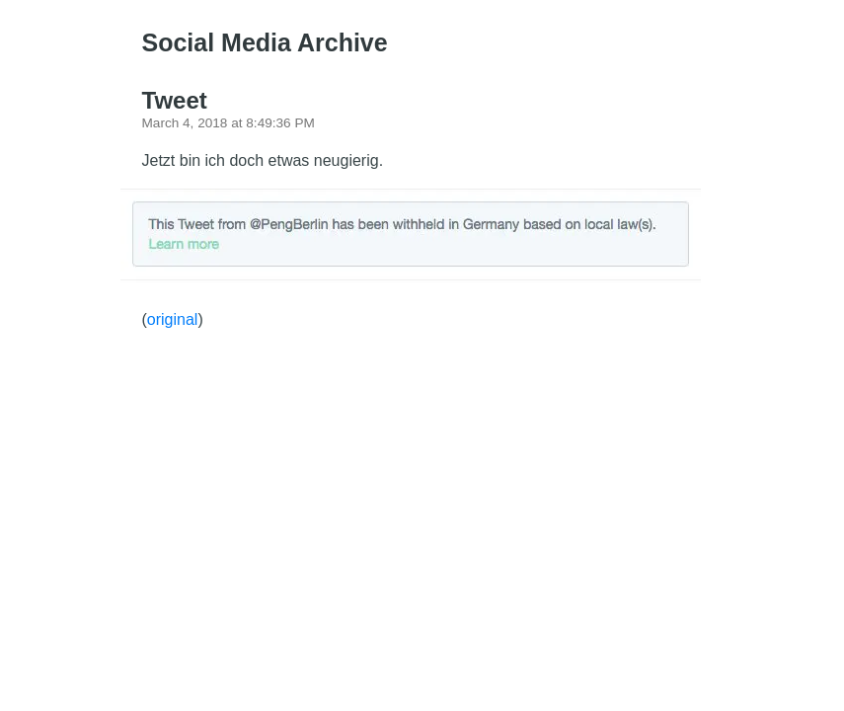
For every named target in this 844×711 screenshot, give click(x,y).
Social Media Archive (265, 42)
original (172, 319)
